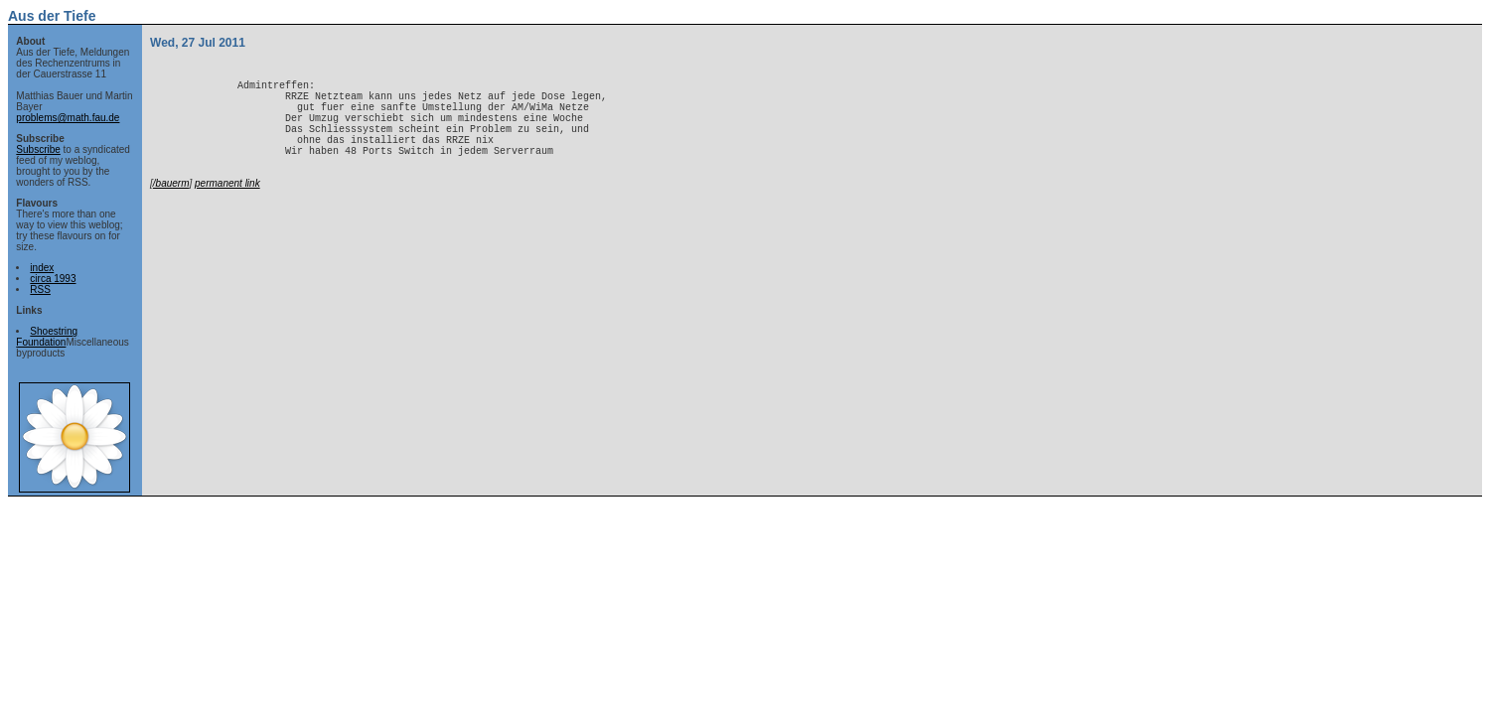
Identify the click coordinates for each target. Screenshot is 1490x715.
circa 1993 (52, 278)
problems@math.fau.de (67, 117)
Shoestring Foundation (46, 337)
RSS (40, 289)
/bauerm (171, 207)
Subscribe (38, 149)
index (42, 267)
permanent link (227, 207)
